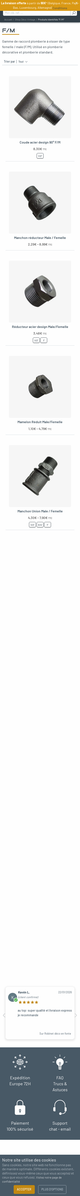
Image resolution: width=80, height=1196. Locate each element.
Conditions (59, 8)
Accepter (24, 1189)
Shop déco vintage (25, 19)
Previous (4, 1015)
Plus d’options (52, 1189)
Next (76, 1015)
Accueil (8, 19)
